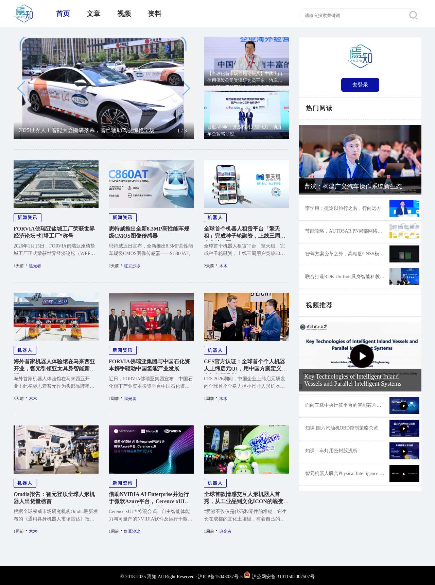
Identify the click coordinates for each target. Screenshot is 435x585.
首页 (63, 13)
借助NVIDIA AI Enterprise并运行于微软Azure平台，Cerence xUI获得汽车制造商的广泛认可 (149, 501)
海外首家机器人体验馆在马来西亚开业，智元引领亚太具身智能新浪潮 (54, 369)
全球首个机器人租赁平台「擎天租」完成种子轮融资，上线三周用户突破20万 (244, 236)
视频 (124, 13)
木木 (223, 265)
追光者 (35, 265)
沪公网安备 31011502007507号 (279, 576)
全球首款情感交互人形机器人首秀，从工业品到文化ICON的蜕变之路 (246, 501)
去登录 (360, 85)
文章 (93, 13)
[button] (21, 88)
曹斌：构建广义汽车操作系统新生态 (353, 186)
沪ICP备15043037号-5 (220, 576)
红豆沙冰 (132, 265)
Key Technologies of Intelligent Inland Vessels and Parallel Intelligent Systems (352, 380)
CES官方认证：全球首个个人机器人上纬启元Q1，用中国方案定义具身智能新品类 (245, 369)
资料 (154, 13)
